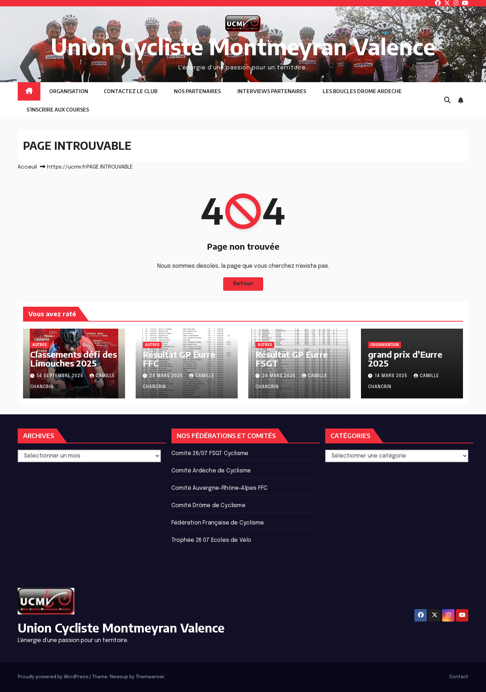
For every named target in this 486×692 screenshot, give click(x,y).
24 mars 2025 (166, 376)
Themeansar (150, 677)
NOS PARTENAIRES (197, 91)
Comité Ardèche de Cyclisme (211, 471)
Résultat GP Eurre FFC (179, 358)
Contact (458, 677)
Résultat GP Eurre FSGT (291, 358)
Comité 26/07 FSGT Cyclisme (209, 453)
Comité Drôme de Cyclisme (208, 506)
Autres (39, 345)
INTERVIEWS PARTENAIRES (271, 91)
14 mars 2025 (392, 376)
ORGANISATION (68, 91)
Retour (243, 284)
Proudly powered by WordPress (54, 677)
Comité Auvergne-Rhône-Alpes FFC (219, 488)
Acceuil (27, 167)
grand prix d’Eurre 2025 (405, 358)
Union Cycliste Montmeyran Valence (243, 46)
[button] (447, 100)
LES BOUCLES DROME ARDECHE (362, 91)
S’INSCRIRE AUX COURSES (57, 110)
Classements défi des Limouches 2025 (73, 358)
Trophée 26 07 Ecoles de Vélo (211, 540)
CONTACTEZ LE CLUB (130, 91)
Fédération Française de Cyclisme (217, 523)
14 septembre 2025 (61, 376)
